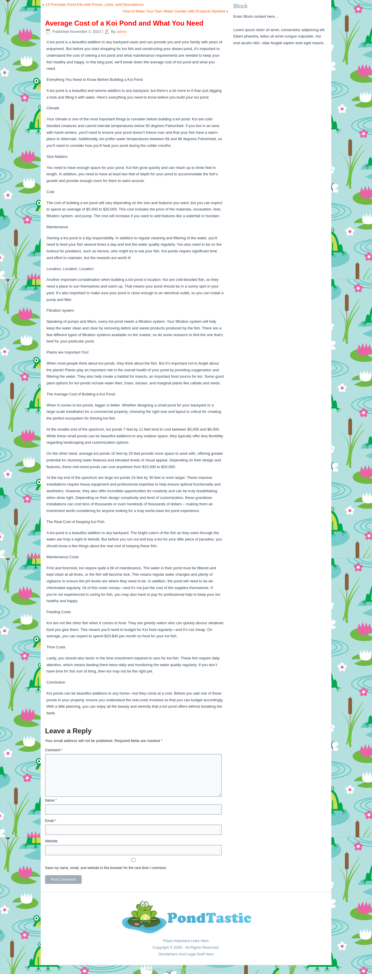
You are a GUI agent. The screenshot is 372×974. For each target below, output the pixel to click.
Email (50, 821)
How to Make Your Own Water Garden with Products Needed (174, 11)
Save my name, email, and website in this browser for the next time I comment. (106, 868)
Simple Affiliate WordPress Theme (204, 969)
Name (51, 800)
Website (51, 841)
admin (122, 31)
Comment (53, 750)
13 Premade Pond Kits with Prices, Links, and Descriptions (94, 4)
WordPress (169, 969)
